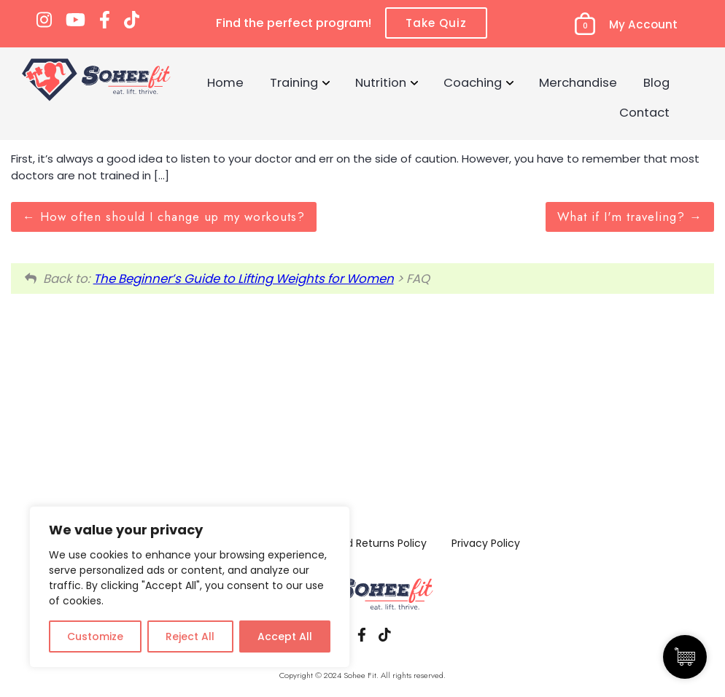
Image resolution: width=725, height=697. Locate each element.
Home (225, 82)
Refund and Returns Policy (360, 543)
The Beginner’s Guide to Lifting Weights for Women (243, 278)
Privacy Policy (485, 543)
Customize (95, 636)
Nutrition (380, 82)
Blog (656, 82)
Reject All (190, 636)
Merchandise (578, 82)
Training (294, 82)
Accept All (284, 636)
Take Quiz (436, 23)
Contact (644, 112)
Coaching (472, 82)
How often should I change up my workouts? (164, 216)
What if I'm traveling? (629, 216)
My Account (643, 24)
